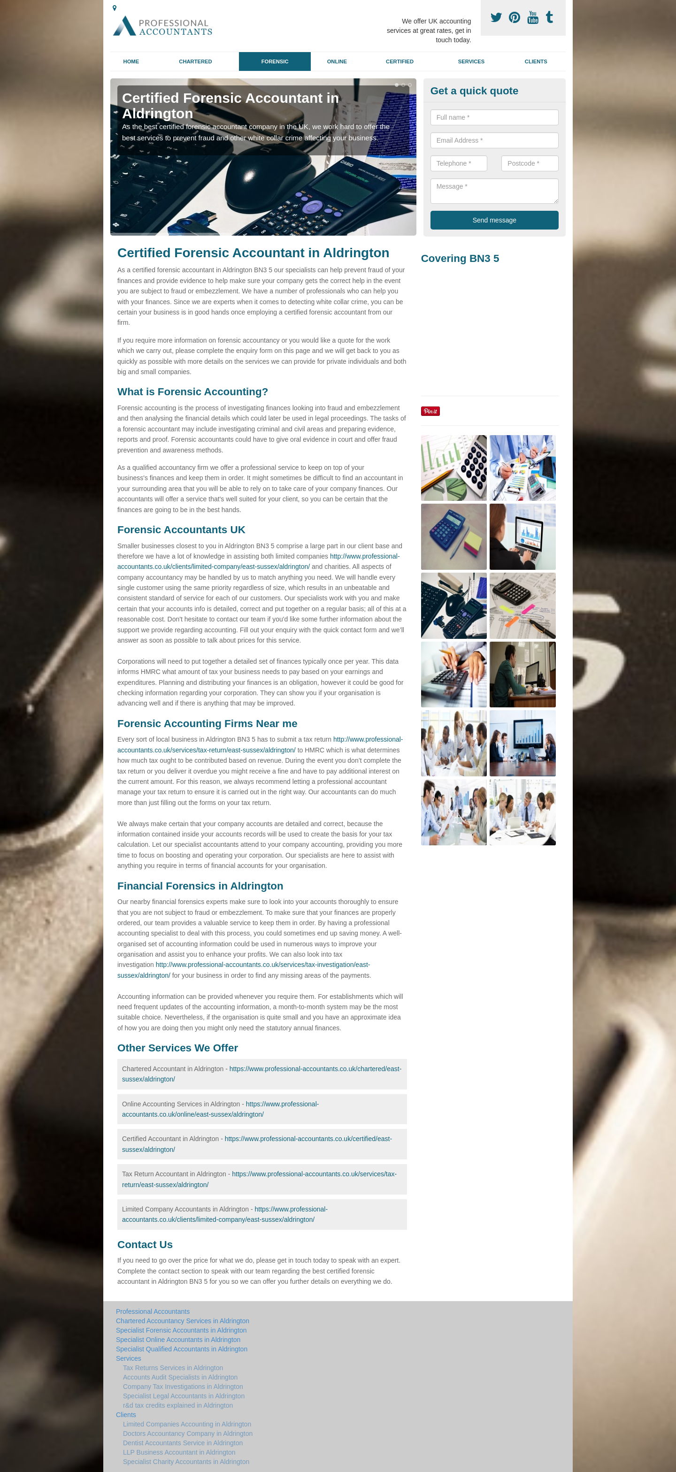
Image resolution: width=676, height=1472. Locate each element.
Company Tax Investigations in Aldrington (183, 1386)
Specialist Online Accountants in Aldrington (178, 1339)
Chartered (195, 61)
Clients (536, 61)
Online (337, 61)
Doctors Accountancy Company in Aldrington (188, 1433)
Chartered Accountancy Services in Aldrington (182, 1321)
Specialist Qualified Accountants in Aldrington (181, 1349)
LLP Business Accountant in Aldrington (179, 1452)
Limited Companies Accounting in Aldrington (187, 1424)
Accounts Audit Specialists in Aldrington (180, 1377)
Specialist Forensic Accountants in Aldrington (181, 1330)
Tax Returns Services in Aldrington (173, 1368)
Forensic (275, 61)
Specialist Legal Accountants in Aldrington (184, 1396)
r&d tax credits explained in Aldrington (178, 1405)
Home (131, 61)
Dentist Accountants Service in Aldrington (183, 1443)
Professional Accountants (153, 1311)
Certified (400, 61)
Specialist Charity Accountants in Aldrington (186, 1461)
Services (471, 61)
